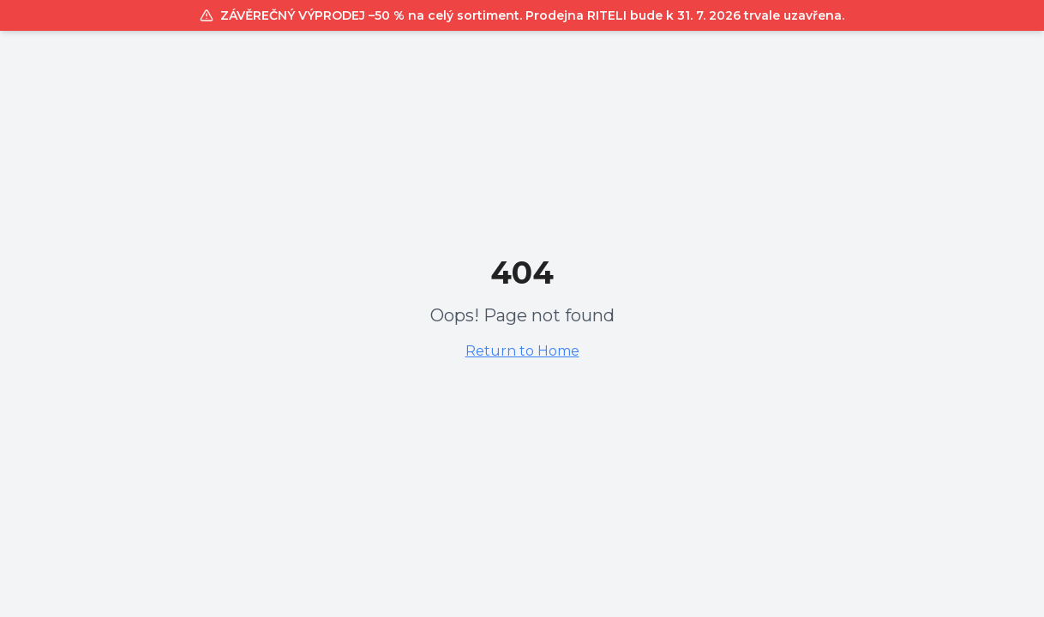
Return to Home (522, 351)
